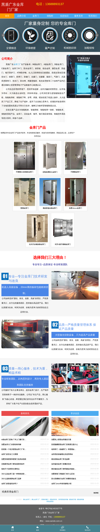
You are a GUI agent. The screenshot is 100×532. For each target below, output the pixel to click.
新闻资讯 (25, 413)
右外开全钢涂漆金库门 (37, 244)
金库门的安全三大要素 (9, 454)
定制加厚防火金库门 (50, 172)
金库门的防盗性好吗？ (9, 484)
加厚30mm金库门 (75, 208)
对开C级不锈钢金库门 (63, 244)
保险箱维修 (80, 499)
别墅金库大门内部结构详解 (11, 444)
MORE (96, 493)
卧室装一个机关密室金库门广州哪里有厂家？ (17, 449)
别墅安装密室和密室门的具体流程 (13, 459)
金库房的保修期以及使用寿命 (62, 454)
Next (97, 35)
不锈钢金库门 (75, 172)
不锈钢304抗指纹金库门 (24, 172)
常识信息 (75, 413)
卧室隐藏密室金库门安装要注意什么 (64, 444)
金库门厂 (17, 64)
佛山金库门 (26, 499)
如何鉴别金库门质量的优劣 (61, 464)
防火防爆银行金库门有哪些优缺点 (63, 479)
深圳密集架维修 (63, 499)
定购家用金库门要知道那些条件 (12, 464)
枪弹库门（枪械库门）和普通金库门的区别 (67, 449)
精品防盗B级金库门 (50, 208)
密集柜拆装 (53, 499)
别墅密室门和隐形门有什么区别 (62, 474)
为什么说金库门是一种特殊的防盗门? (15, 474)
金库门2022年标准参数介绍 (61, 484)
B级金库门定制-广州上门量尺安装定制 (15, 439)
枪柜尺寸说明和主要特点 (10, 469)
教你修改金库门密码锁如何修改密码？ (65, 469)
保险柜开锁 (72, 499)
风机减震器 (50, 501)
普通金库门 (24, 208)
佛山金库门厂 (36, 499)
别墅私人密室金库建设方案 (61, 439)
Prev (3, 35)
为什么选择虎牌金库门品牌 (11, 479)
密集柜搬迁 (44, 499)
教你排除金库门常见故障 (60, 459)
